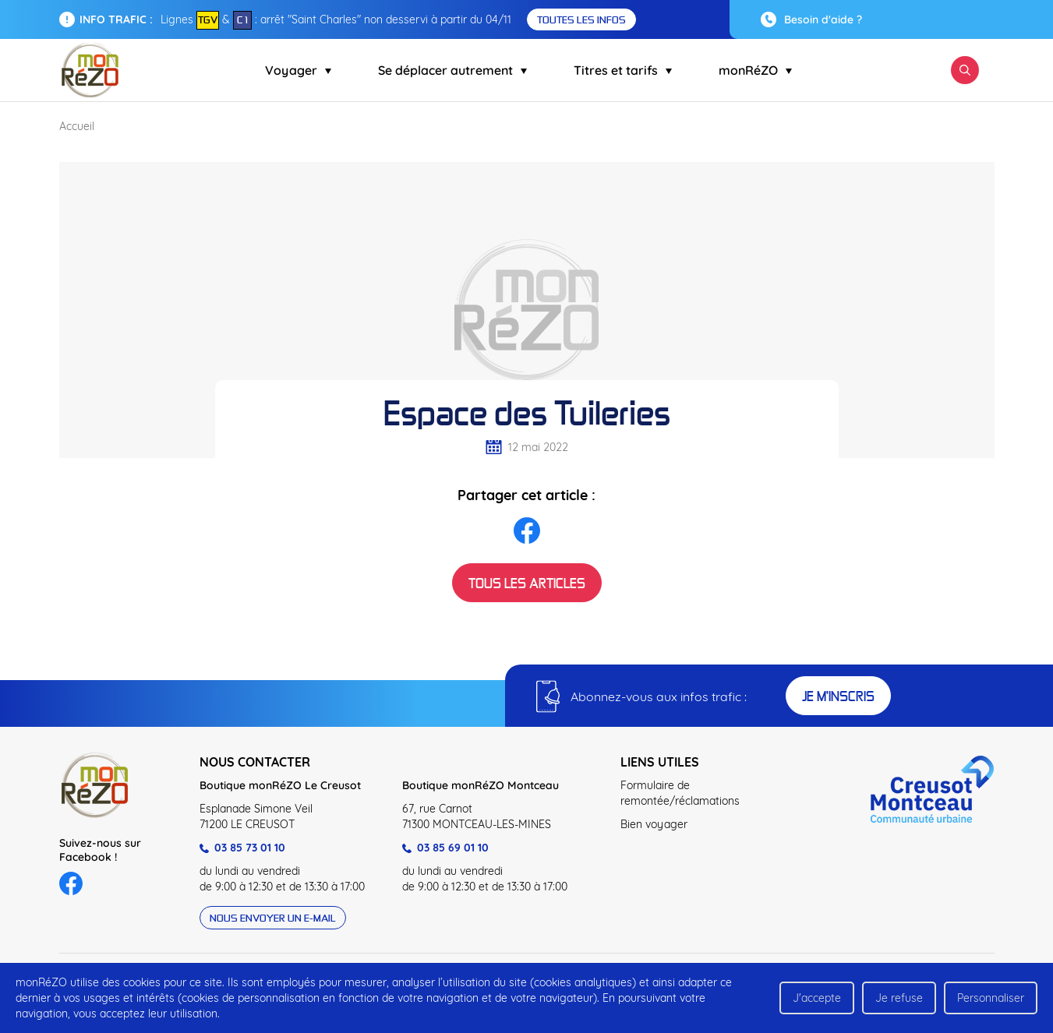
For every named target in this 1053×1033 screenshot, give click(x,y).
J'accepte (817, 998)
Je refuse (899, 998)
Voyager (298, 70)
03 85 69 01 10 (445, 848)
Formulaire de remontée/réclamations (680, 793)
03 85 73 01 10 (242, 848)
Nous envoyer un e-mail (273, 917)
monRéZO (755, 70)
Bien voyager (653, 824)
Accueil (76, 126)
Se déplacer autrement (452, 70)
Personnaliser (990, 998)
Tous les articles (526, 583)
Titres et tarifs (623, 70)
